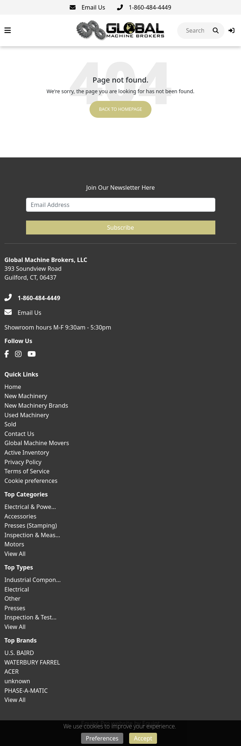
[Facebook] (6, 354)
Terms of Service (27, 471)
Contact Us (19, 434)
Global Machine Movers (36, 443)
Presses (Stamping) (30, 525)
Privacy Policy (22, 462)
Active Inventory (26, 452)
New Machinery (25, 396)
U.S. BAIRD (19, 653)
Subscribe (120, 227)
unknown (17, 681)
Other (12, 598)
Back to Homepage (120, 109)
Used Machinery (26, 415)
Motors (14, 544)
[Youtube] (32, 354)
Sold (10, 424)
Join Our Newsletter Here (120, 187)
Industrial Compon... (32, 580)
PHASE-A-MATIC (26, 691)
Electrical (16, 589)
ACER (11, 671)
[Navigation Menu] (7, 30)
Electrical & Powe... (30, 507)
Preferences (102, 738)
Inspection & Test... (30, 617)
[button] (231, 30)
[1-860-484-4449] (144, 7)
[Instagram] (18, 354)
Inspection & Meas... (32, 535)
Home (12, 387)
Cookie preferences (31, 481)
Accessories (20, 516)
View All (15, 554)
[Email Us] (87, 7)
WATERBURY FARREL (32, 662)
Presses (14, 608)
